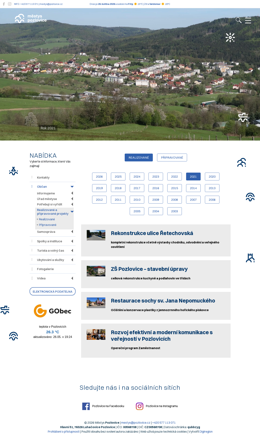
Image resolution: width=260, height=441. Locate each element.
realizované (139, 157)
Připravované (47, 225)
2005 (137, 211)
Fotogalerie (42, 269)
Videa (38, 278)
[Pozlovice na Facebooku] (4, 4)
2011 (118, 199)
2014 (193, 188)
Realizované (47, 219)
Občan (39, 187)
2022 (174, 176)
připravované (172, 157)
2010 (137, 199)
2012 (99, 199)
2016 (155, 188)
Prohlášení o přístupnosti (63, 431)
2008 (174, 199)
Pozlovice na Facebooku (103, 406)
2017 (137, 188)
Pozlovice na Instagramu (157, 406)
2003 (174, 211)
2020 (212, 176)
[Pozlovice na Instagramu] (9, 4)
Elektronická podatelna (52, 291)
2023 (155, 176)
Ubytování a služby (47, 260)
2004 (155, 211)
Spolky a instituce (46, 241)
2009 (155, 199)
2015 (174, 188)
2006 (212, 199)
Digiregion (206, 431)
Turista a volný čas (47, 250)
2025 (118, 176)
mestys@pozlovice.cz (135, 422)
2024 (137, 176)
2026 (99, 176)
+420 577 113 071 (164, 422)
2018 (118, 188)
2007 (193, 199)
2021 (193, 176)
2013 (212, 188)
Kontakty (40, 177)
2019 (99, 188)
